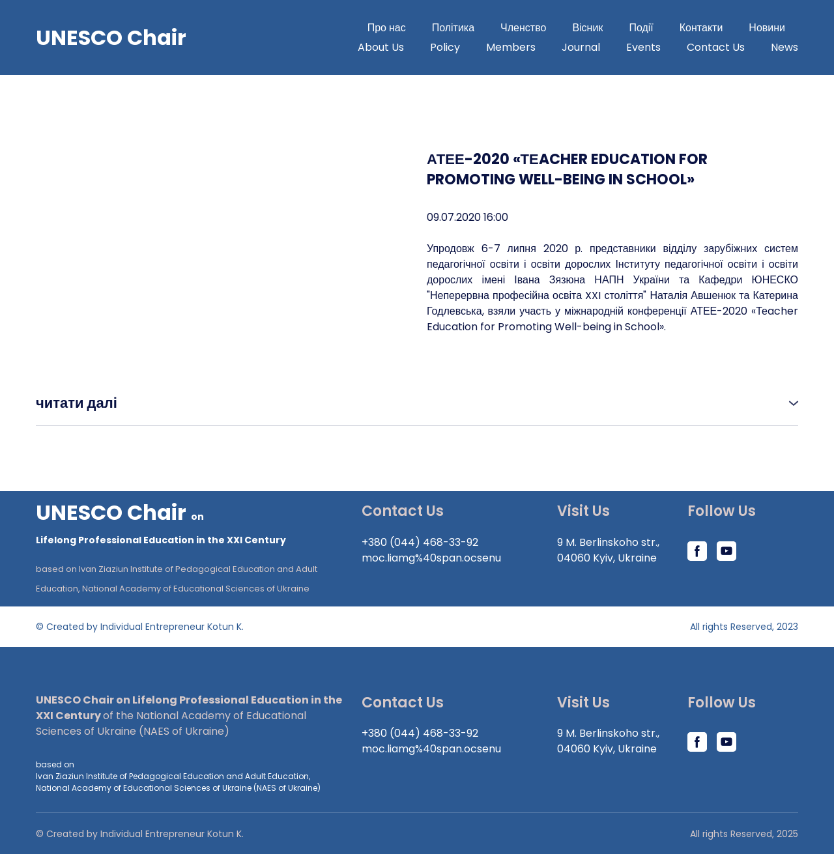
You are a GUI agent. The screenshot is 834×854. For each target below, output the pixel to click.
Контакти (701, 27)
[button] (417, 403)
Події (641, 27)
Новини (767, 27)
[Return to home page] (189, 524)
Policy (445, 47)
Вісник (587, 27)
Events (643, 47)
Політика (453, 27)
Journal (581, 47)
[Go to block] (111, 38)
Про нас (386, 27)
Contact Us (716, 47)
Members (511, 47)
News (784, 47)
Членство (523, 27)
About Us (381, 47)
